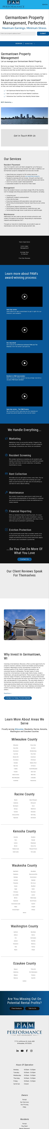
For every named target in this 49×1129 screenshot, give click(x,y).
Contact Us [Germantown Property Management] (24, 559)
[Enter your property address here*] (18, 34)
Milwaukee (19, 729)
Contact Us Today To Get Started (18, 698)
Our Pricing (24, 1105)
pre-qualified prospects (32, 176)
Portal (24, 1100)
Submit (43, 34)
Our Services (24, 1102)
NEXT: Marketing (7, 102)
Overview (18, 43)
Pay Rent (24, 1126)
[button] (18, 1051)
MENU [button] (45, 4)
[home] (13, 4)
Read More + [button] (8, 693)
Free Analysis (17, 1008)
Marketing (29, 43)
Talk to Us (32, 1008)
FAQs (24, 1107)
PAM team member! (18, 380)
